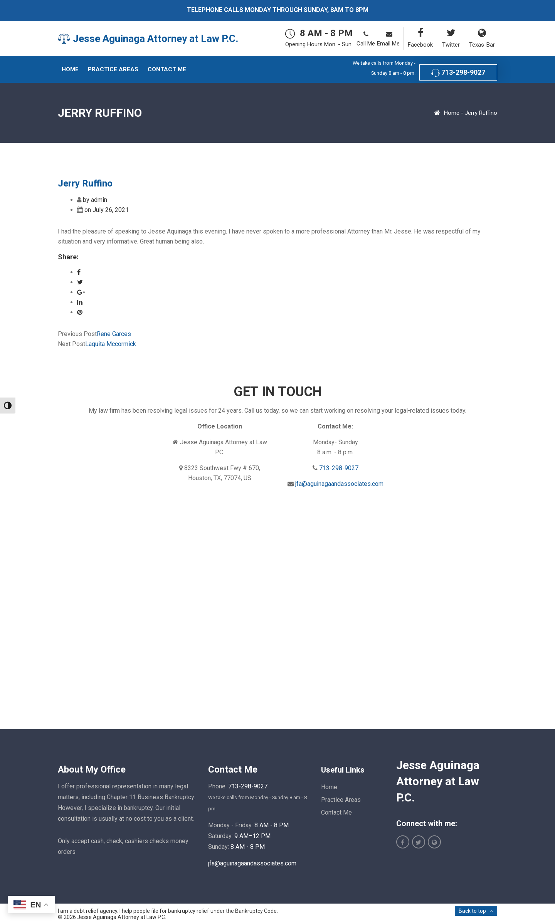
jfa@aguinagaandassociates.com (339, 483)
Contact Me (336, 812)
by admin (95, 199)
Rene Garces (114, 334)
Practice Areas (341, 799)
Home (451, 112)
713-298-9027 (458, 72)
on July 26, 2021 (106, 209)
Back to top (472, 911)
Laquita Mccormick (110, 344)
